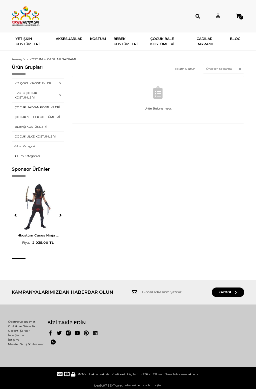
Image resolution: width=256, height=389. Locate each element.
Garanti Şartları (19, 330)
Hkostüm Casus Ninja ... (38, 235)
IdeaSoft (100, 385)
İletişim (13, 340)
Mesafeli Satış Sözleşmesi (26, 344)
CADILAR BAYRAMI (61, 59)
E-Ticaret (116, 385)
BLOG (235, 38)
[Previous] (15, 215)
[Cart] (238, 16)
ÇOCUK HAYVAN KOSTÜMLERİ (37, 107)
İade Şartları (16, 335)
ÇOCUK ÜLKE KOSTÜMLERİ (35, 136)
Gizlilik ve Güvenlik (22, 326)
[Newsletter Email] (169, 292)
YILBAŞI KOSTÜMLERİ (30, 126)
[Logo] (26, 16)
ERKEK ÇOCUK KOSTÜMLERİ (25, 95)
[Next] (60, 215)
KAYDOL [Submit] (228, 292)
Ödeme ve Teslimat (22, 322)
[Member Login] (218, 16)
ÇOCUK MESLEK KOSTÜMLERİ (37, 117)
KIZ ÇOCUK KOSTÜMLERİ (33, 83)
